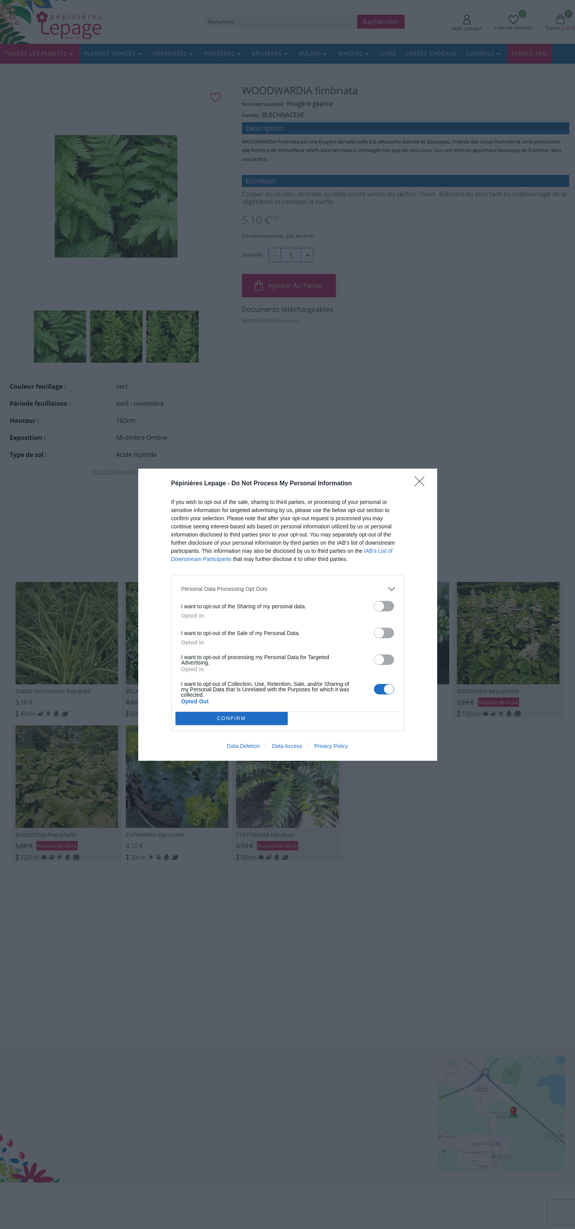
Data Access (287, 746)
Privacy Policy (331, 746)
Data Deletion (243, 746)
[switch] (384, 605)
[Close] (422, 483)
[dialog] (287, 614)
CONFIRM (232, 718)
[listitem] (287, 588)
